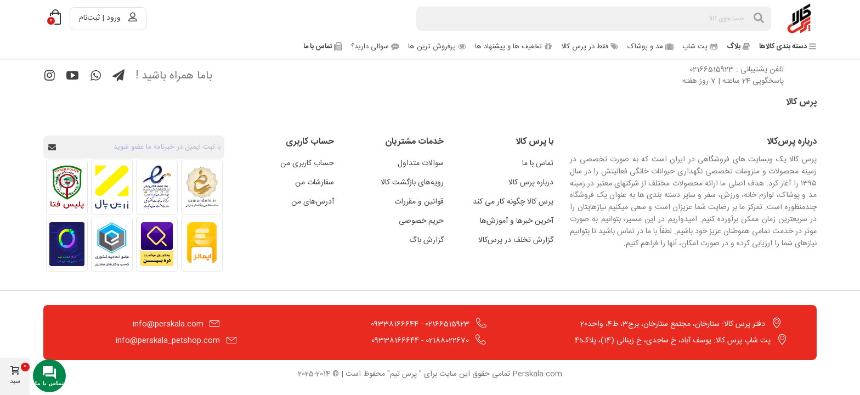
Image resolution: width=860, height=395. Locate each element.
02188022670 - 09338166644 (420, 340)
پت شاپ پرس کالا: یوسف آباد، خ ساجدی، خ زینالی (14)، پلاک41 (673, 340)
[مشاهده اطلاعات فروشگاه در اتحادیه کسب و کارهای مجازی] (112, 244)
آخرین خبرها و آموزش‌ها (516, 221)
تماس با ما (537, 163)
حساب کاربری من (307, 163)
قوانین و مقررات (419, 201)
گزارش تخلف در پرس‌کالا (515, 240)
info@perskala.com (168, 324)
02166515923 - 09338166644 (420, 324)
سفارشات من (314, 182)
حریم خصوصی (421, 221)
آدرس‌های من (312, 201)
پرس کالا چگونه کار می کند (513, 201)
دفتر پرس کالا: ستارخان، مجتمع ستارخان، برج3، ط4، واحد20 (672, 324)
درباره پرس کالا (530, 182)
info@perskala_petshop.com (168, 340)
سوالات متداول (421, 163)
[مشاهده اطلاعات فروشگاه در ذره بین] (157, 244)
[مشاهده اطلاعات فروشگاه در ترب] (67, 244)
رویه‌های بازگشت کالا (412, 182)
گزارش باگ (426, 240)
